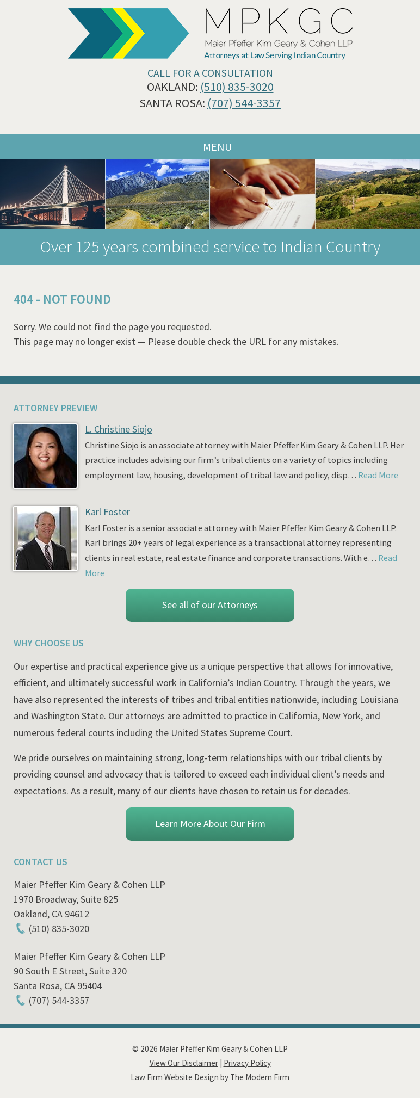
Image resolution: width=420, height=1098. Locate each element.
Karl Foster (107, 511)
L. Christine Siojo (118, 429)
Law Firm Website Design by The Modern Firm (210, 1077)
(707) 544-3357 (244, 103)
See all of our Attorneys (210, 605)
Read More (378, 475)
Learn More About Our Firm (210, 823)
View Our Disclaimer (184, 1063)
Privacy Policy (247, 1063)
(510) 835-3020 (237, 86)
